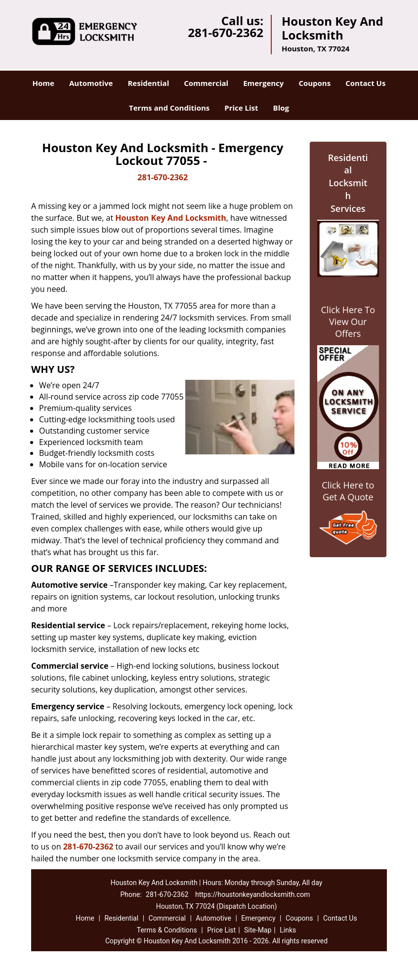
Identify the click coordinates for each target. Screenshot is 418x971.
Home (43, 83)
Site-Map (257, 930)
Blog (281, 108)
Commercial (206, 83)
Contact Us (365, 83)
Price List (241, 108)
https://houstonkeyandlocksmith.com (252, 894)
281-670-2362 (225, 32)
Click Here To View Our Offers (348, 321)
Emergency (263, 83)
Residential (148, 83)
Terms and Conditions (169, 108)
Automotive (91, 83)
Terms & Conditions (167, 930)
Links (288, 930)
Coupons (314, 83)
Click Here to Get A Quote (348, 491)
